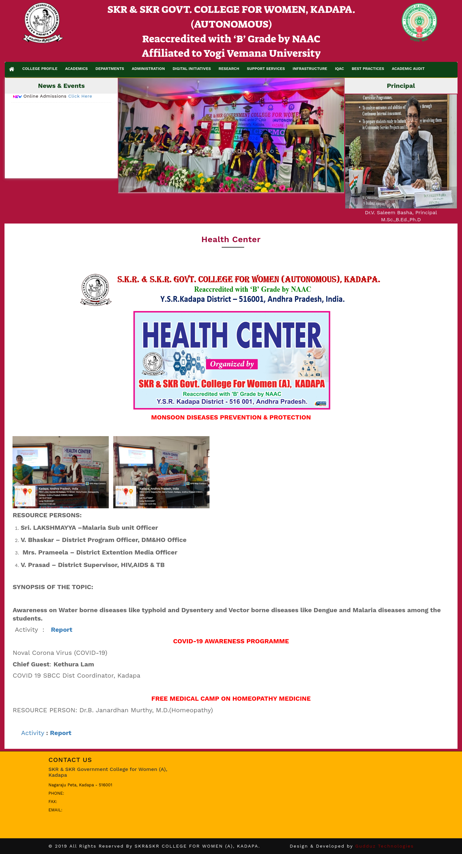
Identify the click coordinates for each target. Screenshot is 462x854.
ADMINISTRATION (148, 68)
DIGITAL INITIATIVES (192, 68)
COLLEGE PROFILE (39, 68)
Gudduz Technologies (384, 846)
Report (61, 733)
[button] (135, 135)
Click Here (80, 104)
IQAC (339, 68)
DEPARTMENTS (110, 68)
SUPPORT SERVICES (266, 68)
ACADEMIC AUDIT (408, 68)
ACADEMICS (76, 68)
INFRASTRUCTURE (310, 68)
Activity (32, 733)
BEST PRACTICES (368, 68)
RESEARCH (228, 68)
